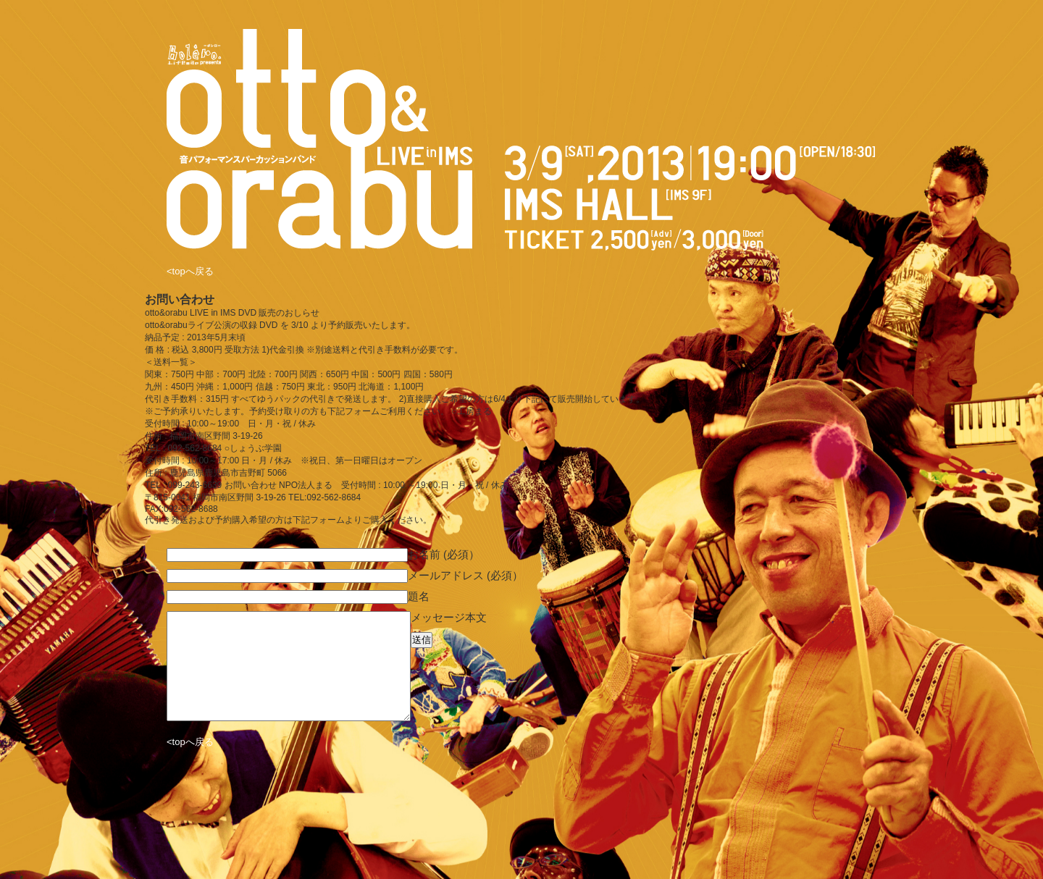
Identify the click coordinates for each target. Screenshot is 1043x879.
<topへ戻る (190, 271)
